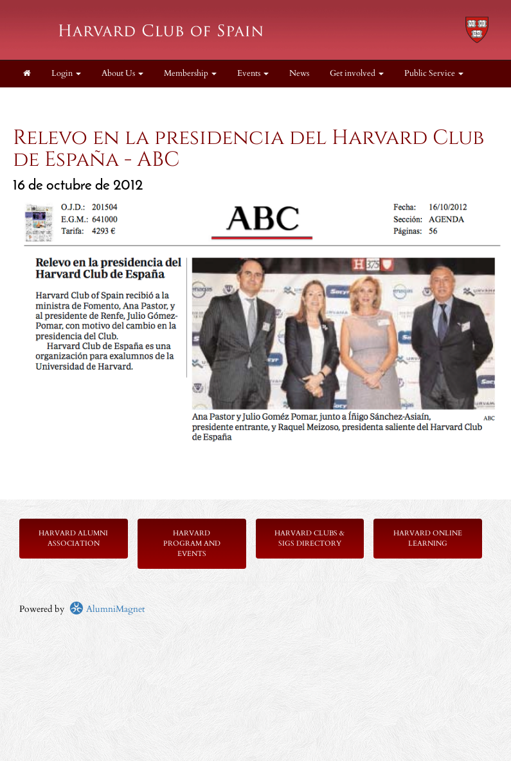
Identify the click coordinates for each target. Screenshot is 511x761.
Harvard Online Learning (427, 538)
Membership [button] (190, 73)
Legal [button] (37, 100)
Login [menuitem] (66, 73)
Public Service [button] (433, 73)
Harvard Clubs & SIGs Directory (309, 538)
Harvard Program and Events (191, 543)
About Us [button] (122, 73)
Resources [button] (92, 100)
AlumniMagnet (107, 609)
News (299, 73)
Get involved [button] (357, 73)
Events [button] (253, 73)
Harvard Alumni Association (73, 538)
